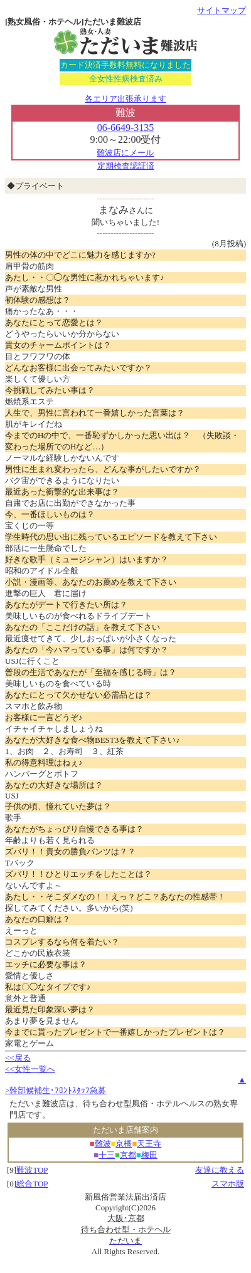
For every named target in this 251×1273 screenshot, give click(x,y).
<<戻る (18, 1057)
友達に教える (219, 1170)
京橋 (123, 1143)
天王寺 (149, 1143)
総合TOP (32, 1183)
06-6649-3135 (125, 127)
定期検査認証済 (125, 165)
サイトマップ (221, 10)
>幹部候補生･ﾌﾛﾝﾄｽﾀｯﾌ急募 (55, 1090)
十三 (107, 1155)
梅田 (149, 1155)
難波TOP (32, 1170)
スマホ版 (227, 1183)
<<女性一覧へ (30, 1069)
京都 (128, 1155)
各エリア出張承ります (125, 98)
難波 (103, 1143)
